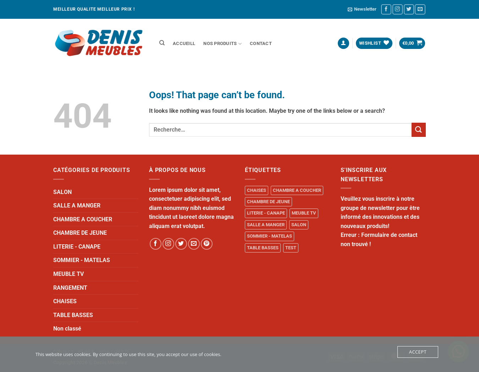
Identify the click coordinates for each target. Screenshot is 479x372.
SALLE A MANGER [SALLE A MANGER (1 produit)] (266, 224)
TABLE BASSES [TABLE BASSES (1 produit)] (263, 247)
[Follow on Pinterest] (207, 244)
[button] (362, 9)
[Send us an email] (420, 9)
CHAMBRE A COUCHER (82, 219)
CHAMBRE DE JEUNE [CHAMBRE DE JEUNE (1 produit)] (268, 201)
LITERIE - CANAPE (76, 246)
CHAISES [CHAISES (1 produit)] (256, 190)
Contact (261, 43)
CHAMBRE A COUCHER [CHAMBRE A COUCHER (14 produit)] (297, 190)
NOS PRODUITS (222, 43)
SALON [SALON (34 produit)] (298, 224)
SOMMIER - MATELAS (81, 260)
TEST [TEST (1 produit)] (290, 247)
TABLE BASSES (73, 315)
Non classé (67, 328)
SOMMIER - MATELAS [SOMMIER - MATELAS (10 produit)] (269, 236)
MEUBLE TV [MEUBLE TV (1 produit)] (304, 213)
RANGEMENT (70, 287)
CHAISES (65, 301)
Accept (417, 352)
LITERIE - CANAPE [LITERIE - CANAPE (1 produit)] (266, 213)
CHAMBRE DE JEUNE (80, 232)
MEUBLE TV (68, 274)
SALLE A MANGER (76, 205)
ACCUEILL (184, 43)
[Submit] (419, 130)
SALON (62, 192)
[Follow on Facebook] (386, 9)
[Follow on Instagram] (397, 9)
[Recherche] (162, 43)
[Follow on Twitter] (409, 9)
